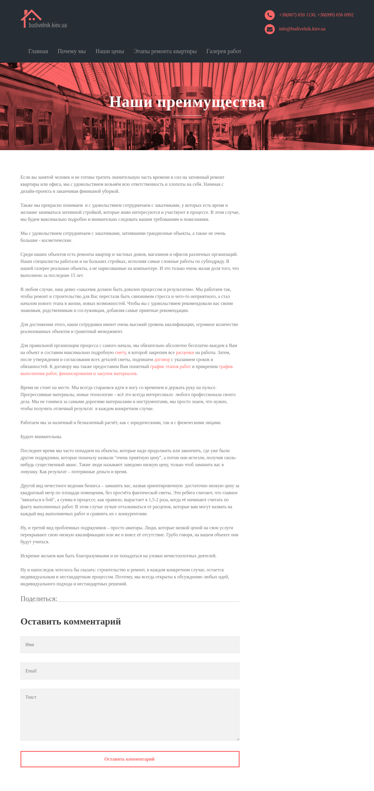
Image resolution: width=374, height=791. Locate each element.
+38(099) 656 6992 (335, 14)
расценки (185, 352)
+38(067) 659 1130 (297, 14)
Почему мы (72, 51)
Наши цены (110, 51)
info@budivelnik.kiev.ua (302, 28)
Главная (38, 51)
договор (162, 359)
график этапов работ (170, 366)
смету (120, 352)
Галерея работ (223, 51)
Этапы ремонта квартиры (165, 51)
